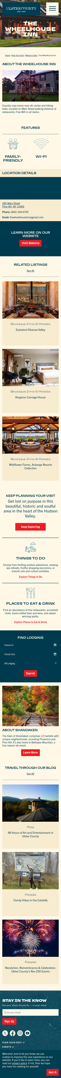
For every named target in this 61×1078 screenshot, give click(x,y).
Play (30, 817)
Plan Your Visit (18, 55)
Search (30, 664)
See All (30, 270)
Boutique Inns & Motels (30, 324)
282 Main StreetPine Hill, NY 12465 (13, 205)
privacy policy (19, 1063)
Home (7, 55)
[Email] (30, 1003)
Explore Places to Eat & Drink (30, 621)
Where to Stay (31, 55)
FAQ (4, 1041)
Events (6, 1037)
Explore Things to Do (30, 576)
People (30, 885)
